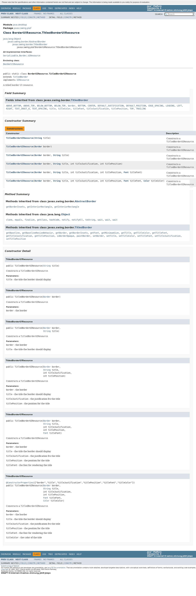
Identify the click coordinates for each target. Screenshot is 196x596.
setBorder (98, 236)
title (52, 108)
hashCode (54, 220)
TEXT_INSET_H (22, 108)
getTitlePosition (44, 236)
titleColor (64, 108)
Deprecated (61, 8)
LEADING (170, 105)
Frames (37, 14)
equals (18, 220)
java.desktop (20, 24)
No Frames (48, 14)
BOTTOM (81, 105)
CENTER (91, 105)
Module (17, 8)
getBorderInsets (15, 206)
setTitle (111, 236)
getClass (42, 220)
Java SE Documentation (56, 568)
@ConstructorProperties (19, 482)
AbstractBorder (85, 201)
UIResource (34, 55)
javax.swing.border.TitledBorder (29, 44)
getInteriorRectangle (39, 206)
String (38, 138)
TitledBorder (20, 77)
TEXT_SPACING (39, 108)
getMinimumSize (110, 233)
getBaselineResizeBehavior (37, 233)
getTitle (126, 233)
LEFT (179, 105)
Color (146, 181)
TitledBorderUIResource (19, 138)
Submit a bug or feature (10, 566)
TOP (132, 108)
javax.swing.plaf (22, 28)
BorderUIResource (13, 64)
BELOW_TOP (59, 105)
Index (72, 8)
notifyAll (77, 220)
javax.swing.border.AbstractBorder (27, 41)
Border (23, 55)
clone (9, 220)
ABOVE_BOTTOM (13, 105)
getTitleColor (142, 233)
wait (100, 220)
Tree (50, 8)
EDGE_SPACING (155, 105)
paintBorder (83, 236)
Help (79, 8)
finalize (29, 220)
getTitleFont (159, 233)
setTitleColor (127, 236)
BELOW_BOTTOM (44, 105)
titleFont (78, 108)
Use (44, 8)
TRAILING (141, 108)
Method (41, 17)
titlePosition (119, 108)
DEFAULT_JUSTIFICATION (111, 105)
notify (65, 220)
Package (27, 8)
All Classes (66, 14)
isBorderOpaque (65, 236)
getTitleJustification (19, 236)
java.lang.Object (12, 39)
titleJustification (97, 108)
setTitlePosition (16, 239)
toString (90, 220)
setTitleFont (144, 236)
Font (126, 172)
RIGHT (9, 108)
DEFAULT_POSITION (136, 105)
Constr (31, 17)
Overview (6, 8)
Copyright (5, 569)
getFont (94, 233)
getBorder (61, 233)
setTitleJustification (168, 236)
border (71, 105)
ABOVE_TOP (28, 105)
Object (65, 214)
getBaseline (13, 233)
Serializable (10, 55)
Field (23, 17)
